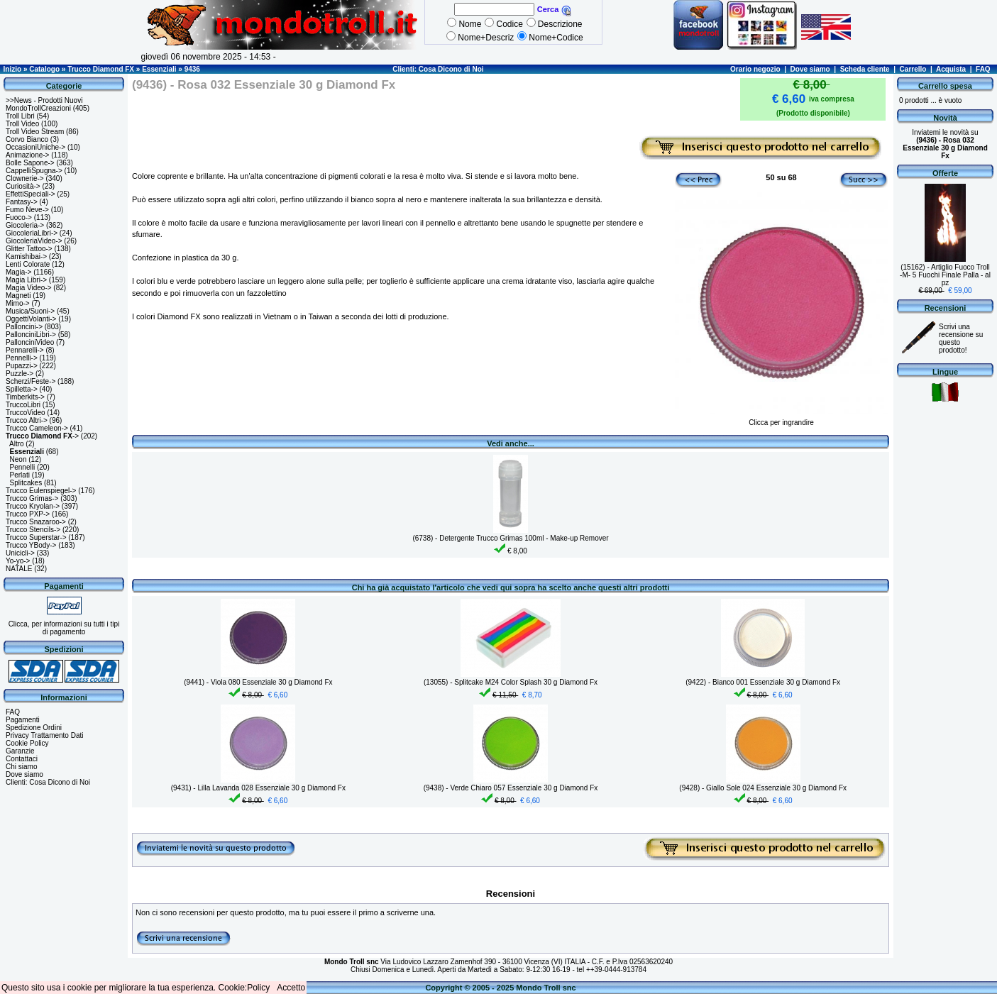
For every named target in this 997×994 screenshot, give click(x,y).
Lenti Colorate (28, 264)
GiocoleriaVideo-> (34, 241)
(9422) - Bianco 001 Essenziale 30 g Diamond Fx (762, 682)
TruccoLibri (23, 405)
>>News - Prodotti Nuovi (44, 100)
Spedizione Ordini (34, 727)
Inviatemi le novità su (945, 144)
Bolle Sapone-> (30, 163)
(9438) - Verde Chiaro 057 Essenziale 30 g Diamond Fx (511, 788)
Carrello (913, 69)
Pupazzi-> (22, 366)
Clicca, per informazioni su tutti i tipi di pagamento (64, 628)
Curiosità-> (23, 186)
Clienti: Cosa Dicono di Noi (437, 69)
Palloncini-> (24, 327)
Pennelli (22, 467)
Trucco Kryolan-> (33, 506)
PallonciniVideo (30, 342)
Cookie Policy (27, 743)
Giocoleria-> (25, 225)
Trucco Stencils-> (33, 530)
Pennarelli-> (25, 350)
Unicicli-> (20, 553)
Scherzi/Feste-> (30, 381)
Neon (18, 459)
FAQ (983, 69)
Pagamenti (23, 720)
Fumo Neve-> (27, 210)
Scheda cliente (865, 69)
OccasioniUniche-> (35, 147)
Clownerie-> (25, 178)
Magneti (18, 295)
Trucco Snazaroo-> (36, 522)
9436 (192, 69)
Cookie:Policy (244, 988)
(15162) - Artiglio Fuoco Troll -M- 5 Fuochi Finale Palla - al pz (945, 275)
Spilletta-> (22, 389)
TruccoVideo (25, 412)
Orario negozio (755, 69)
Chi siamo (21, 767)
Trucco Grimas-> (32, 498)
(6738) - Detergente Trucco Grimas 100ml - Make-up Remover (510, 538)
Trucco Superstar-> (36, 537)
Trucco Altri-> (27, 420)
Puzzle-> (19, 373)
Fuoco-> (19, 217)
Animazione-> (27, 155)
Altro (16, 444)
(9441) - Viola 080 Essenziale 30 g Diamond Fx (258, 682)
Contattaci (22, 759)
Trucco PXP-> (28, 514)
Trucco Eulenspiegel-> (41, 491)
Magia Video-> (29, 288)
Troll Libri (20, 116)
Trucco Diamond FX (100, 69)
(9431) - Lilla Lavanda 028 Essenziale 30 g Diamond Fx (258, 788)
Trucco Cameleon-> (37, 428)
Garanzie (20, 751)
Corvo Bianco (27, 139)
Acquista (951, 69)
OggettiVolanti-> (31, 319)
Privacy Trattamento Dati (44, 735)
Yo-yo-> (18, 561)
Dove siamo (810, 69)
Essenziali (159, 69)
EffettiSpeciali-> (30, 194)
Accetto (291, 988)
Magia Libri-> (26, 280)
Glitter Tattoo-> (29, 249)
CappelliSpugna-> (34, 171)
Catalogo (44, 69)
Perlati (20, 475)
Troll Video (22, 124)
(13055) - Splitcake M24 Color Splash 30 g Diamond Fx (510, 682)
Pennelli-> (22, 358)
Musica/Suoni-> (30, 311)
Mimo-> (18, 303)
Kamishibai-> (26, 256)
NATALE (19, 569)
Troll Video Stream (35, 132)
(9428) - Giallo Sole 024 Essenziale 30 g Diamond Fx (763, 788)
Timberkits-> (25, 397)
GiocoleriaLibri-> (31, 233)
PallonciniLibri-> (31, 334)
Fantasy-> (22, 202)
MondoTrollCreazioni (38, 108)
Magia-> (18, 272)
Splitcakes (26, 483)
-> (42, 436)
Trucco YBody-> (31, 545)
